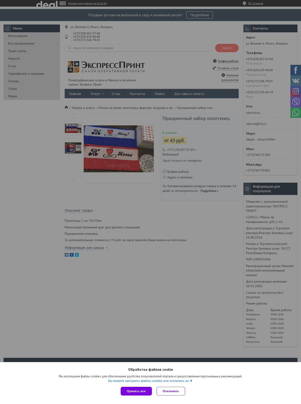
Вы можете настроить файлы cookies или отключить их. (149, 381)
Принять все (136, 391)
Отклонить (171, 391)
